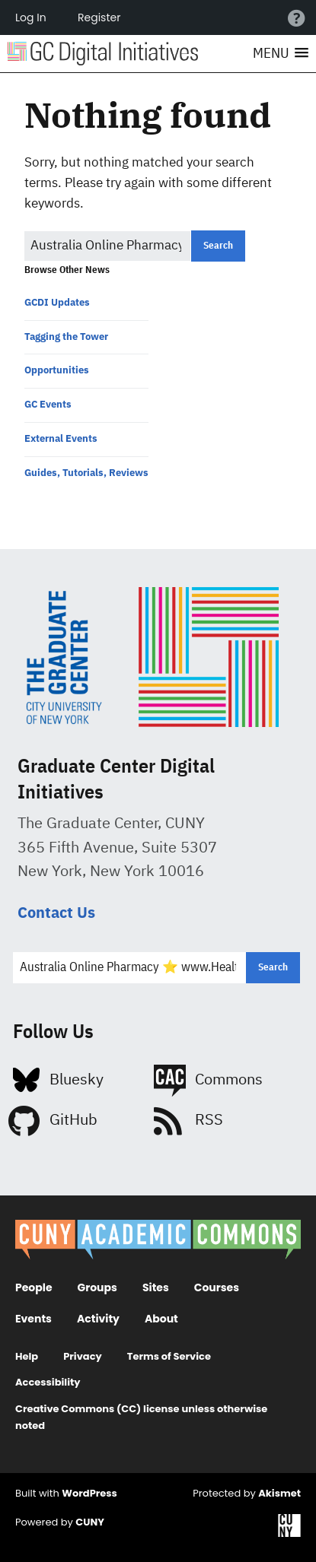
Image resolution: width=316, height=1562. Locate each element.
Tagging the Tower (66, 336)
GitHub (73, 1120)
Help (26, 1356)
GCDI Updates (57, 302)
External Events (60, 438)
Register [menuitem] (99, 17)
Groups (97, 1287)
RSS (209, 1120)
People (34, 1287)
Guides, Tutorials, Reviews (86, 472)
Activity (98, 1318)
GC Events (48, 404)
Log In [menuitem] (30, 17)
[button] (280, 54)
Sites (155, 1287)
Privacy (82, 1356)
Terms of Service (169, 1356)
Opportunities (56, 370)
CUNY (89, 1522)
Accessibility (48, 1382)
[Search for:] (107, 246)
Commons (229, 1080)
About (161, 1318)
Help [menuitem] (296, 17)
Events (33, 1318)
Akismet (279, 1493)
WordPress (89, 1493)
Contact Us (56, 912)
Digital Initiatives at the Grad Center (103, 53)
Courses (216, 1287)
